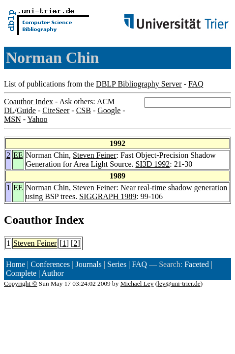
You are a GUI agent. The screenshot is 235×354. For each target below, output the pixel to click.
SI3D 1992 (153, 164)
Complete (21, 273)
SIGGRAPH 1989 (107, 196)
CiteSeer (55, 110)
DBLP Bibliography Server (139, 84)
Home (15, 264)
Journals (88, 264)
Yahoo (37, 119)
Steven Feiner (94, 155)
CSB (83, 110)
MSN (12, 119)
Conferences (50, 264)
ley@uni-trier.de (178, 283)
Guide (26, 110)
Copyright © (20, 283)
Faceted (196, 264)
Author (53, 273)
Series (116, 264)
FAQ (196, 84)
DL (9, 110)
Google (108, 110)
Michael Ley (137, 283)
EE (18, 155)
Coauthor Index (28, 101)
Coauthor (28, 219)
